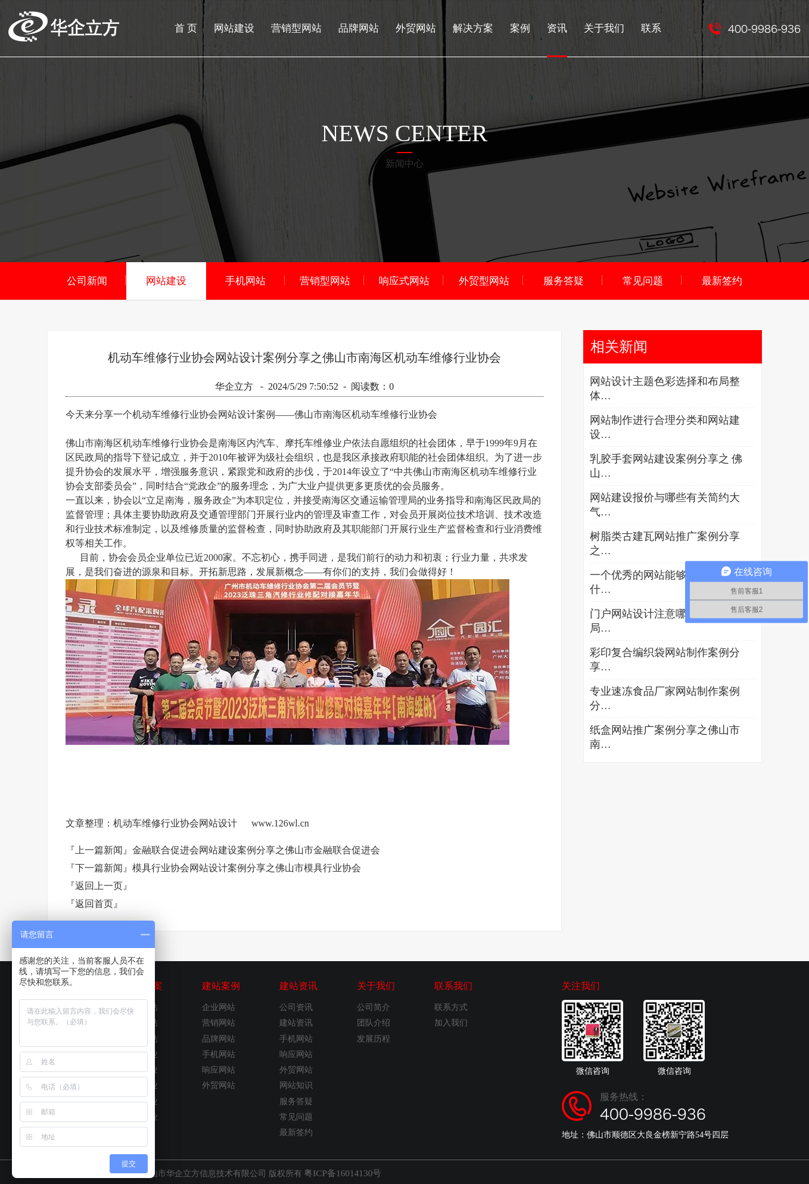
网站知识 (296, 1084)
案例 (525, 27)
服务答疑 (563, 280)
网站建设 (251, 27)
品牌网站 (370, 27)
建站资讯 (298, 985)
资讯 (561, 38)
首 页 (205, 27)
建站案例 (221, 985)
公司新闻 (87, 280)
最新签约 (722, 280)
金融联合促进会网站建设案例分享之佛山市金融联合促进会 (256, 849)
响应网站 (218, 1068)
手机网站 (245, 280)
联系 (651, 27)
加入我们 (451, 1021)
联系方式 (451, 1006)
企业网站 (218, 1006)
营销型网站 (311, 27)
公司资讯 (296, 1006)
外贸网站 (425, 27)
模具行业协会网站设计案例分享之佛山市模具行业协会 (246, 867)
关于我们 (606, 27)
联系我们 (453, 985)
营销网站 (218, 1021)
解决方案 (480, 27)
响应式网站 (404, 280)
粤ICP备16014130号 (339, 1171)
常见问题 (643, 280)
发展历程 (373, 1037)
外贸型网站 (484, 280)
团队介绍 (373, 1021)
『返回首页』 (94, 902)
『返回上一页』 (99, 885)
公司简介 (373, 1006)
